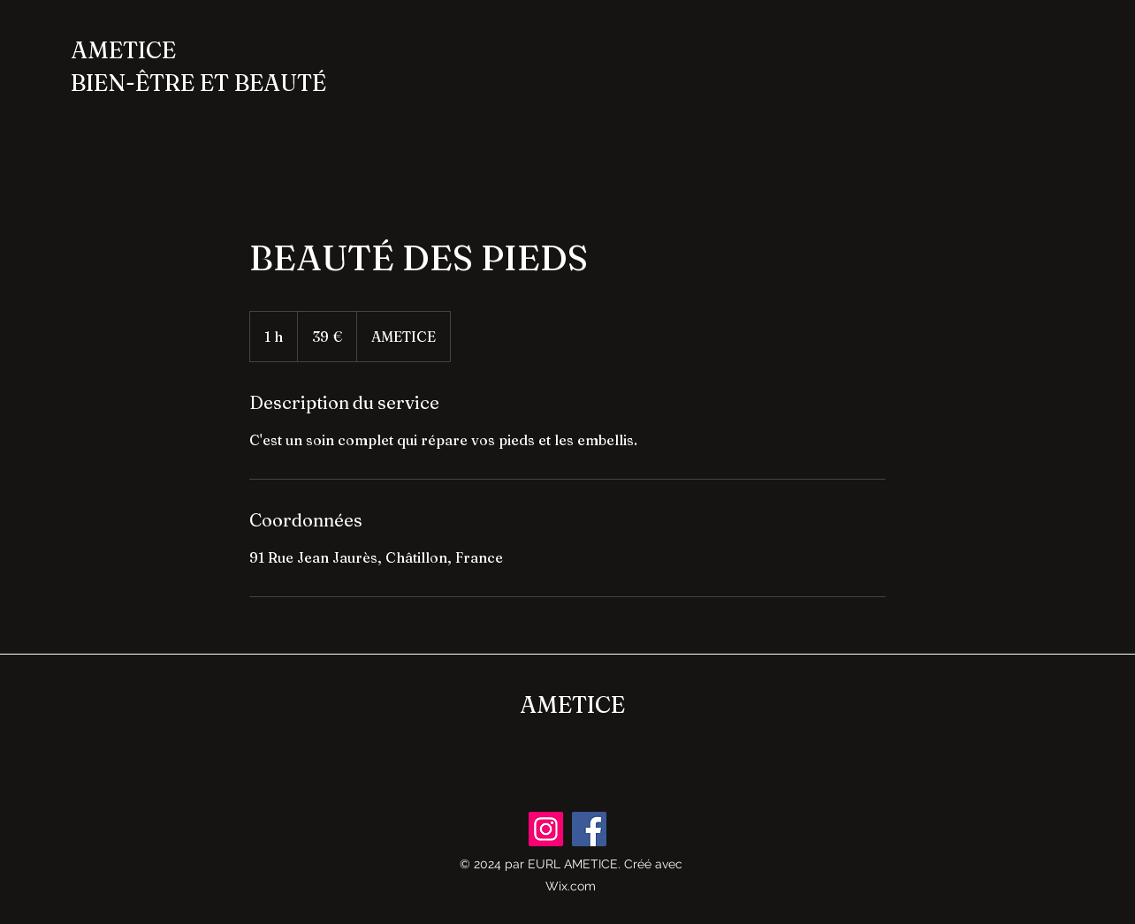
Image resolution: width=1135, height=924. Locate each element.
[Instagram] (546, 829)
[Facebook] (589, 829)
